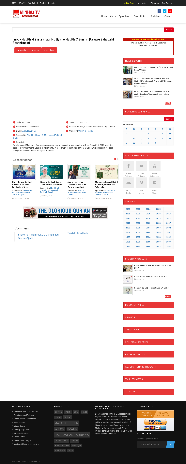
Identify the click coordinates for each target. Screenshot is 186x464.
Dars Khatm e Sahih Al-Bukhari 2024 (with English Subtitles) (22, 184)
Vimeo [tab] (35, 50)
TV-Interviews (134, 379)
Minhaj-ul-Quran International (26, 411)
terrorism (62, 440)
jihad (74, 440)
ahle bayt (60, 450)
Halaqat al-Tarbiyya (72, 434)
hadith (68, 412)
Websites (155, 3)
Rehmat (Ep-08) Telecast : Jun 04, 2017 (151, 288)
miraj (67, 417)
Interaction (142, 3)
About (113, 16)
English (43, 3)
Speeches (124, 16)
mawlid (72, 429)
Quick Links (140, 16)
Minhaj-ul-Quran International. (29, 461)
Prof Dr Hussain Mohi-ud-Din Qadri (77, 192)
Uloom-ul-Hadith (85, 131)
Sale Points (167, 3)
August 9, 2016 (29, 131)
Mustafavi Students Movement (26, 444)
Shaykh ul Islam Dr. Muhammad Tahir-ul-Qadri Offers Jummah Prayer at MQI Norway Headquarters (153, 81)
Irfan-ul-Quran (19, 422)
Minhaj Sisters (19, 437)
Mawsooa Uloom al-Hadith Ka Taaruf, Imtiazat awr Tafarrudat (106, 184)
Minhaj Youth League (22, 440)
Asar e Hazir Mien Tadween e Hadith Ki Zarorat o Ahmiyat (77, 184)
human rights (62, 446)
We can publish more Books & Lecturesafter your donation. (148, 44)
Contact (168, 16)
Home (104, 16)
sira (76, 412)
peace (84, 412)
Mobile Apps (128, 3)
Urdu (53, 3)
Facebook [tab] (49, 50)
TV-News (130, 391)
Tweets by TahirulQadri (78, 233)
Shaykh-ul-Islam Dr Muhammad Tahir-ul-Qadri (22, 192)
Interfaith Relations (21, 433)
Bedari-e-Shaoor (135, 354)
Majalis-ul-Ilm (67, 423)
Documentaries (134, 305)
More (167, 103)
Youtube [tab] (21, 50)
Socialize (155, 16)
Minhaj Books (19, 426)
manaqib (76, 446)
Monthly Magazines (22, 429)
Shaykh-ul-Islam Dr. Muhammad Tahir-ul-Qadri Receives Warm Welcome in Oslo (152, 93)
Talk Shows (132, 329)
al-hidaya (60, 429)
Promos (130, 317)
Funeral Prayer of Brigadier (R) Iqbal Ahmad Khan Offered (153, 68)
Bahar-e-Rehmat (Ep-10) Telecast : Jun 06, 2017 (152, 266)
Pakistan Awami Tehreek (24, 415)
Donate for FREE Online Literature (148, 39)
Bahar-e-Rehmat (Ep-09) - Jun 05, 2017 (151, 276)
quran (58, 412)
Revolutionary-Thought (140, 367)
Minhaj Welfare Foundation (25, 419)
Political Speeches (137, 342)
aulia (71, 450)
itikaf (58, 417)
